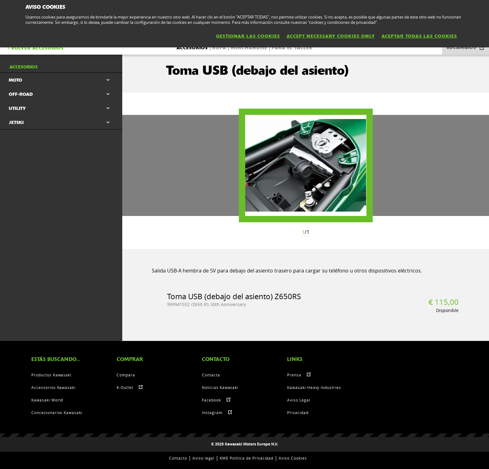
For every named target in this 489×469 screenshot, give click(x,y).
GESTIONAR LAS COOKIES (248, 36)
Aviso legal (203, 458)
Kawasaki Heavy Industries (314, 387)
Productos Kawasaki (51, 374)
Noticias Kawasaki (220, 387)
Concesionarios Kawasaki (56, 412)
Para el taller (292, 48)
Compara (126, 374)
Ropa (219, 48)
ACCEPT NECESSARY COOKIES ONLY (331, 36)
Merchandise (249, 48)
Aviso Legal (298, 399)
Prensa (294, 374)
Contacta (211, 374)
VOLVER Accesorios (35, 48)
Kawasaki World (47, 399)
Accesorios (192, 48)
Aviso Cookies (293, 458)
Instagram (212, 412)
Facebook (211, 399)
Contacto (178, 458)
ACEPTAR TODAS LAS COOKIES (419, 36)
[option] (305, 165)
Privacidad (297, 412)
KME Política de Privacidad (246, 458)
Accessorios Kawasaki (53, 387)
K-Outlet (125, 387)
